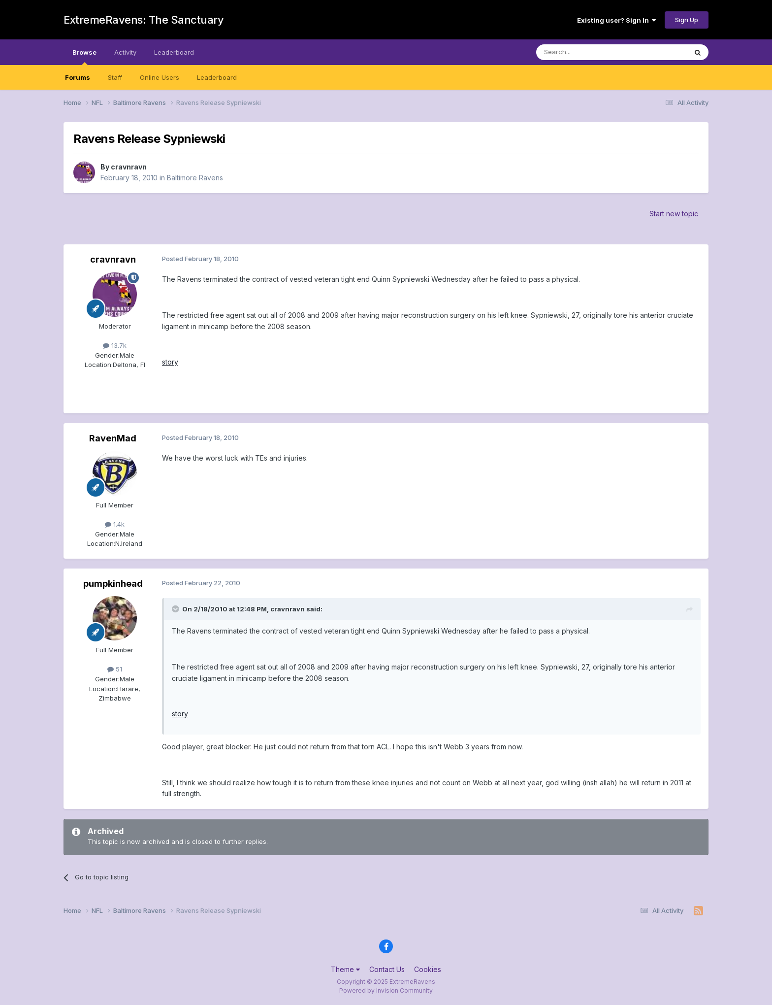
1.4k (115, 524)
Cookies (427, 969)
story (170, 362)
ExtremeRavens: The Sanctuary (144, 19)
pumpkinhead (113, 583)
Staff (115, 77)
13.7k (115, 345)
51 (114, 669)
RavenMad (112, 438)
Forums (77, 77)
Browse (84, 56)
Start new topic (673, 213)
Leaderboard (217, 77)
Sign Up (686, 20)
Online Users (159, 77)
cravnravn (129, 167)
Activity (125, 52)
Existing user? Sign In (616, 20)
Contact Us (387, 969)
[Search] (586, 52)
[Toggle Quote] (176, 609)
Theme (345, 969)
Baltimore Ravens (195, 177)
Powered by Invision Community (386, 990)
